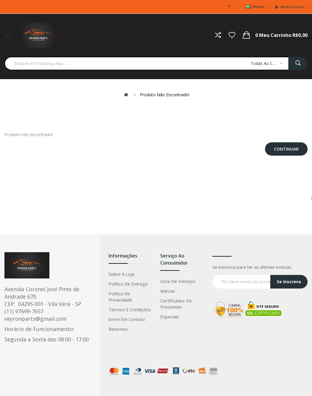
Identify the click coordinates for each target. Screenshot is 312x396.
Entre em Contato (127, 319)
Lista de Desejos (177, 281)
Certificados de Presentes (176, 304)
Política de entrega (128, 284)
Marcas (167, 291)
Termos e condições (130, 309)
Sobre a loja (121, 274)
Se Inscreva (289, 281)
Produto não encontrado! (164, 94)
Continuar (286, 149)
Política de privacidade (120, 297)
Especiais (169, 317)
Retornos (118, 329)
